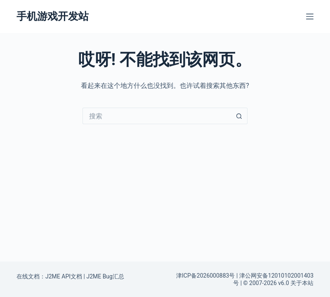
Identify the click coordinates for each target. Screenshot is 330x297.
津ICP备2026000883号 (205, 275)
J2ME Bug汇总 (105, 276)
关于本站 (302, 283)
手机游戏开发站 (52, 16)
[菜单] (310, 16)
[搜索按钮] (239, 116)
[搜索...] (156, 116)
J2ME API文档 (63, 276)
